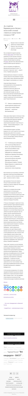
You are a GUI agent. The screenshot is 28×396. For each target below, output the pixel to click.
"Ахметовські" (18, 347)
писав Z (6, 61)
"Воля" (5, 347)
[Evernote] (16, 290)
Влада (10, 377)
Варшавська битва (9, 297)
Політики (8, 381)
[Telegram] (10, 287)
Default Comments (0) (18, 318)
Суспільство (19, 383)
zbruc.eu (5, 282)
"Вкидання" (11, 362)
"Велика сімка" (9, 364)
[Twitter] (7, 287)
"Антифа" (16, 362)
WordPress (14, 394)
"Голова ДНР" (6, 358)
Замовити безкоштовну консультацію (14, 387)
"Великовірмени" (10, 349)
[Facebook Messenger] (13, 290)
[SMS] (10, 290)
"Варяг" (5, 349)
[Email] (18, 290)
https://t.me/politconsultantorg (10, 338)
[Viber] (21, 287)
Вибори (17, 377)
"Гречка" (18, 358)
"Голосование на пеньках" (12, 360)
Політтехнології (9, 383)
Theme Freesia (16, 392)
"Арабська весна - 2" (11, 347)
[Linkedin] (13, 287)
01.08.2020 (15, 38)
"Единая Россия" (13, 352)
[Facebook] (5, 287)
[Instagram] (7, 290)
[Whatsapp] (16, 287)
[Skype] (18, 287)
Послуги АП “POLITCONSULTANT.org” (14, 385)
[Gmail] (5, 290)
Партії (18, 379)
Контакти (14, 389)
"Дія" (22, 355)
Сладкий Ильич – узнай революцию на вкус (14, 308)
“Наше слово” (10, 54)
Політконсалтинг (18, 381)
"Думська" (16, 349)
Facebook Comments (9, 318)
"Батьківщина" (13, 358)
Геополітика (13, 294)
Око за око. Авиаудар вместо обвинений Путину (13, 304)
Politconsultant (7, 38)
